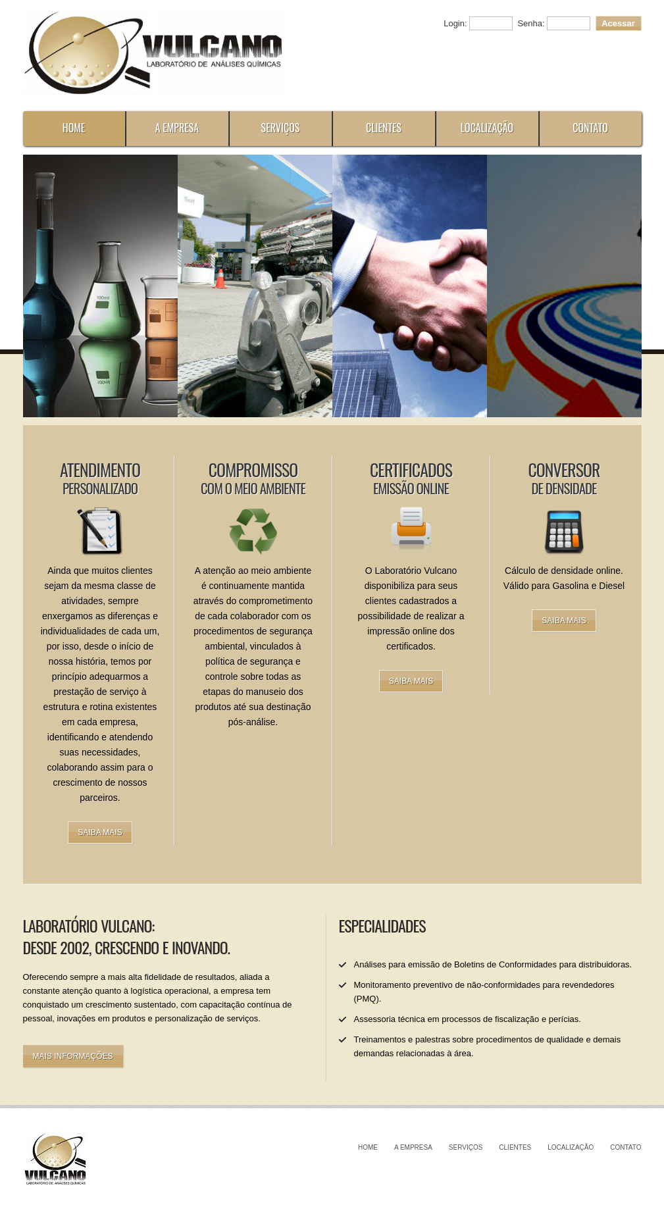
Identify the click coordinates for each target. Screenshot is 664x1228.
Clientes (383, 128)
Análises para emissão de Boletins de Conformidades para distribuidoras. (493, 964)
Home (74, 128)
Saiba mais (100, 832)
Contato (590, 128)
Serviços (280, 128)
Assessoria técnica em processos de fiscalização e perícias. (467, 1019)
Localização (487, 128)
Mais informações (73, 1056)
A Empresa (177, 128)
